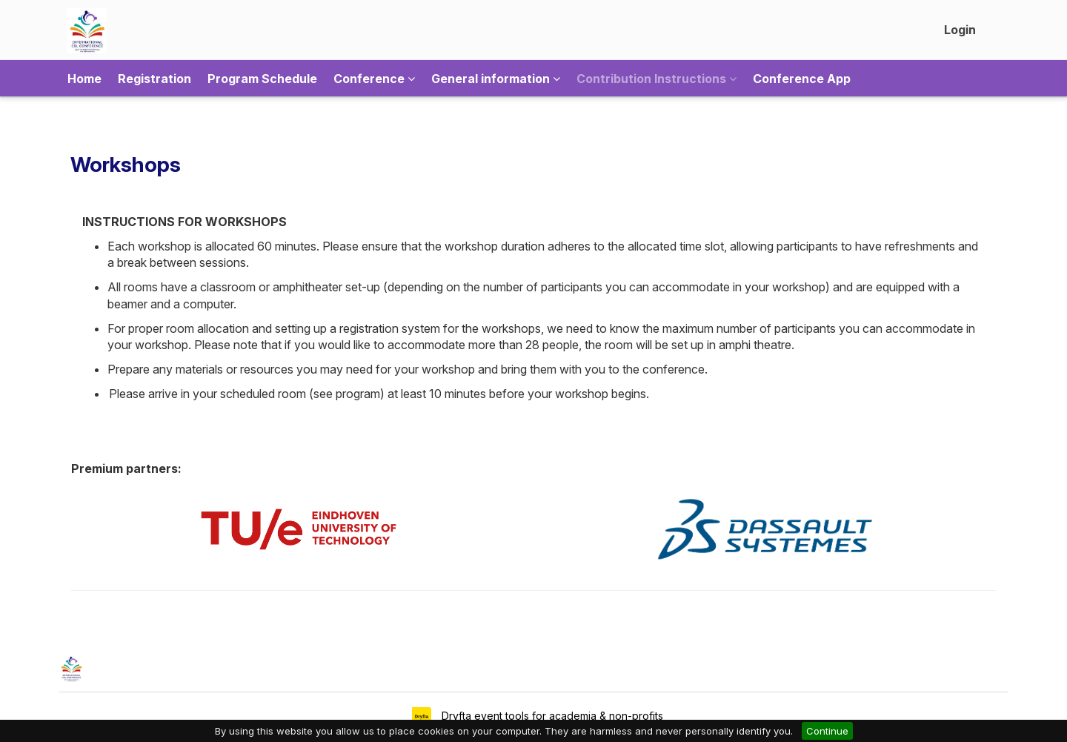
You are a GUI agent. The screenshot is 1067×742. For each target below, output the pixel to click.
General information (495, 78)
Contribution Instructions (656, 78)
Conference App (802, 78)
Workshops (125, 164)
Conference (374, 78)
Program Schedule (262, 78)
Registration (154, 78)
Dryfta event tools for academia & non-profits (551, 715)
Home (84, 78)
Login (960, 29)
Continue (827, 731)
